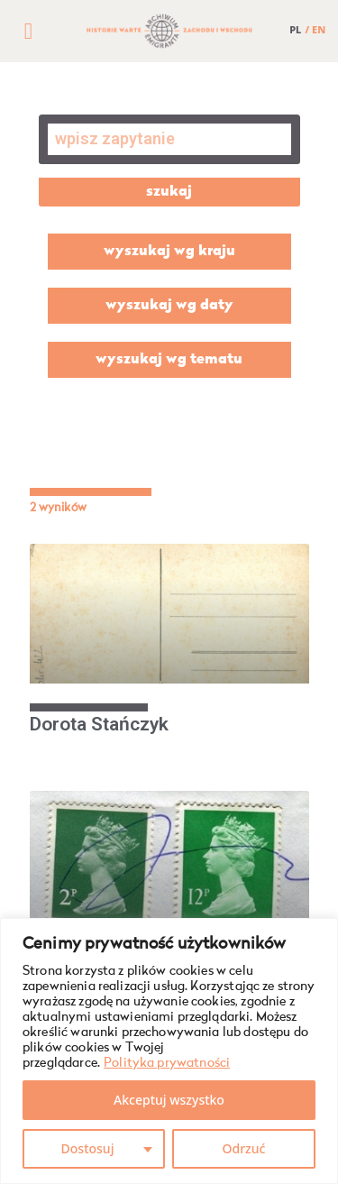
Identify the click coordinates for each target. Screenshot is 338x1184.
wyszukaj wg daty (169, 305)
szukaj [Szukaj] (169, 192)
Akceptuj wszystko (169, 1099)
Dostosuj (87, 1148)
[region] (169, 1051)
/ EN (316, 29)
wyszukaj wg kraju (169, 251)
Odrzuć (244, 1148)
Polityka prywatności (167, 1063)
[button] (28, 31)
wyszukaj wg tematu (169, 360)
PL (295, 29)
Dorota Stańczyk (99, 724)
